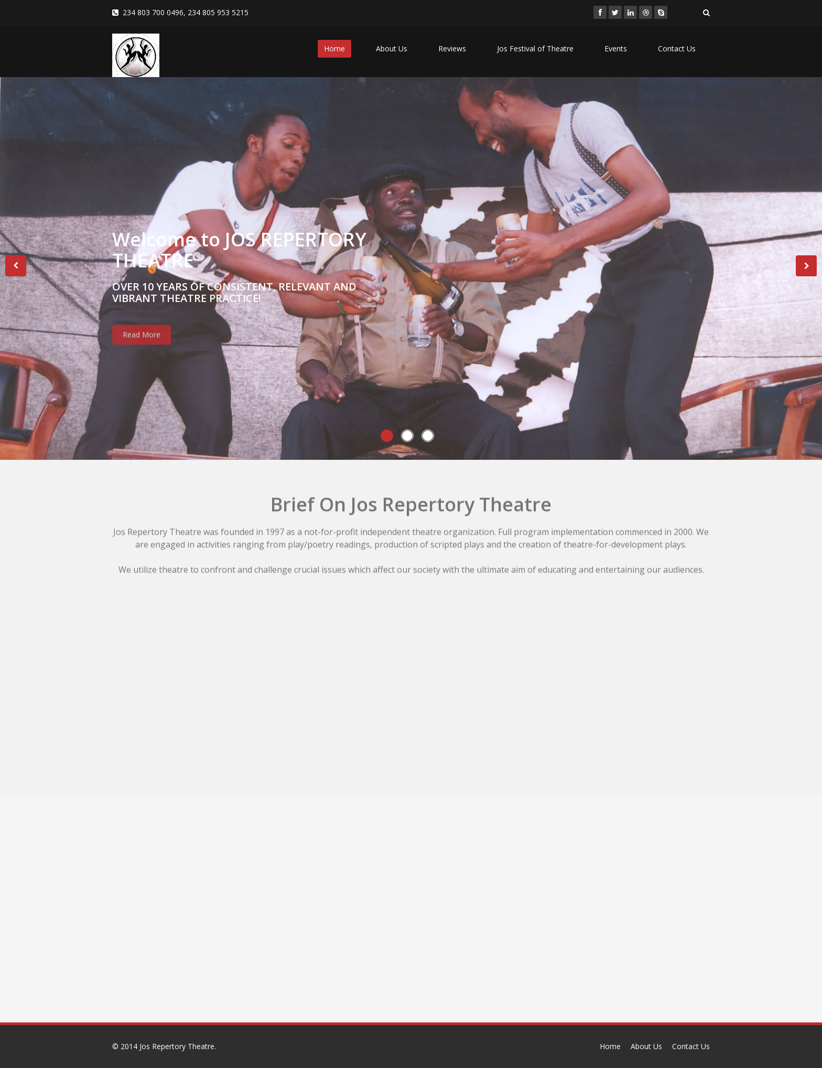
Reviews (452, 48)
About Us (391, 48)
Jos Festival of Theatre (535, 48)
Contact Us (677, 48)
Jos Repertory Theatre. (177, 1046)
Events (615, 48)
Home (334, 48)
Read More (141, 342)
